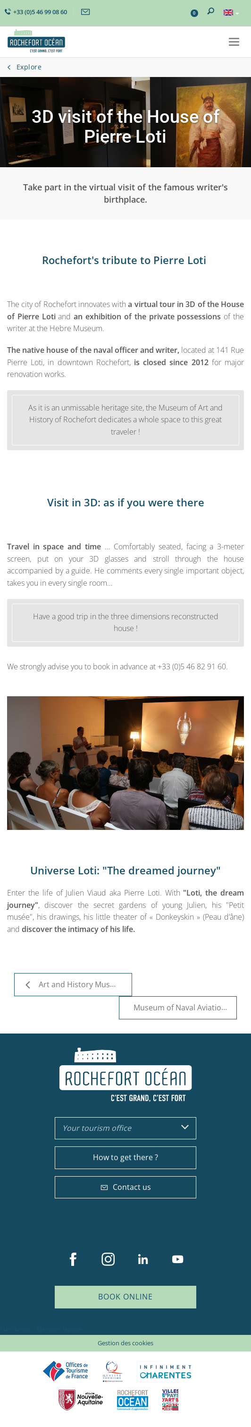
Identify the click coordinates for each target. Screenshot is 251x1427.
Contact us (125, 1187)
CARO (132, 1399)
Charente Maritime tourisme (165, 1371)
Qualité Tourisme (113, 1371)
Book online (125, 1296)
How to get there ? (125, 1157)
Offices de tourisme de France (65, 1371)
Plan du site (15, 1329)
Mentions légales (59, 1329)
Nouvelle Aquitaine (81, 1399)
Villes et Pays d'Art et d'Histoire (170, 1399)
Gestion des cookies (125, 1343)
